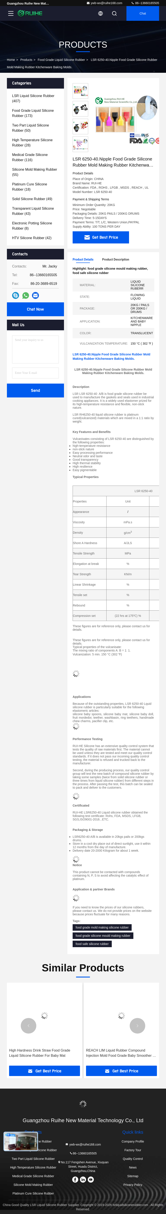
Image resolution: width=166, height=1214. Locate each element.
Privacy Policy (132, 1184)
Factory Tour (132, 1150)
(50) (30, 127)
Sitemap (132, 1176)
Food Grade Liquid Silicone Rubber (61, 60)
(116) (30, 157)
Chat (143, 13)
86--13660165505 (145, 3)
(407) (33, 98)
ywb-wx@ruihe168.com (104, 3)
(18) (29, 186)
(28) (32, 142)
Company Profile (133, 1141)
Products (26, 60)
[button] (28, 1026)
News (133, 1167)
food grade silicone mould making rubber (103, 935)
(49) (32, 199)
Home (11, 60)
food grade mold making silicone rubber (102, 927)
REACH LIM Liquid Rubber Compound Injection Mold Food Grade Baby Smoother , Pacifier (119, 1053)
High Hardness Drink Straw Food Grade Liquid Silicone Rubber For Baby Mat (39, 1053)
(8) (32, 225)
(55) (34, 172)
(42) (31, 238)
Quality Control (133, 1159)
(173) (33, 113)
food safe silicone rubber (92, 944)
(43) (33, 211)
